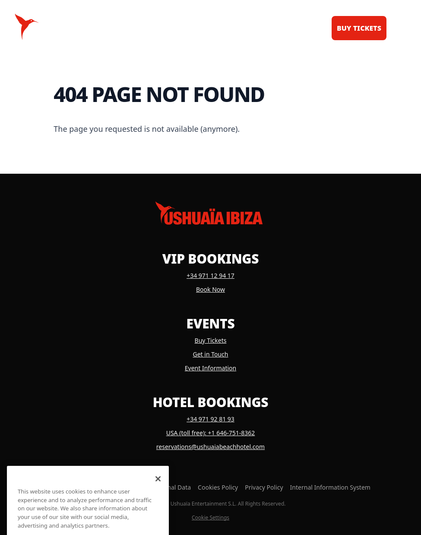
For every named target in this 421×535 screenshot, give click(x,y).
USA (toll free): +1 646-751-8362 (210, 433)
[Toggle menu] (398, 26)
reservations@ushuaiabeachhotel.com (210, 447)
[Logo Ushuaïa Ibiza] (26, 26)
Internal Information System (330, 487)
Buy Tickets (211, 340)
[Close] (158, 486)
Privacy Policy (264, 487)
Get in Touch (210, 354)
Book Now (210, 289)
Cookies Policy (218, 487)
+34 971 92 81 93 (210, 419)
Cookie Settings (210, 517)
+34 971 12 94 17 (210, 275)
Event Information (210, 368)
